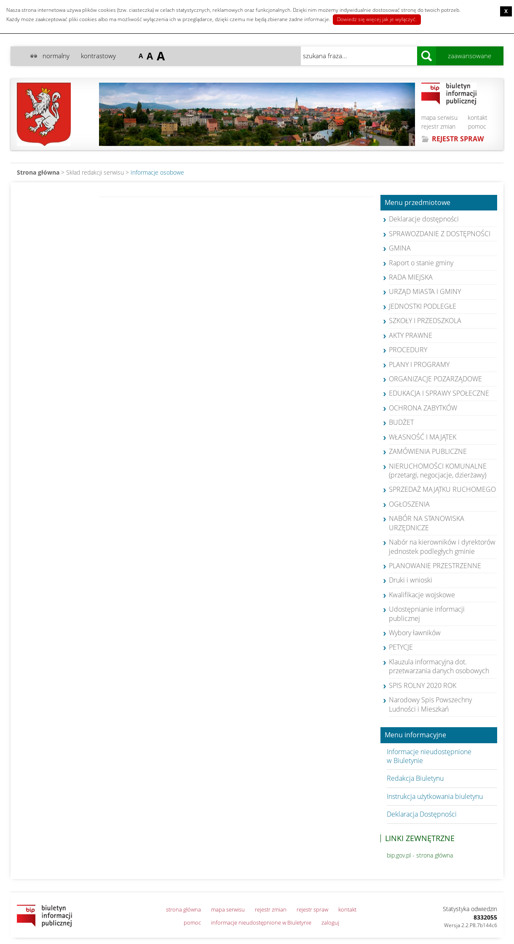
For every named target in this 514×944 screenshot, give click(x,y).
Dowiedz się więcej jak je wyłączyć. (377, 19)
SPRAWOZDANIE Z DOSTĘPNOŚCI (439, 233)
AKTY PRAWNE (410, 335)
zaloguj (330, 922)
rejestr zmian (438, 126)
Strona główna (38, 172)
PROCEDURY (408, 349)
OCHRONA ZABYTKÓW (423, 408)
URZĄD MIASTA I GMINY (425, 291)
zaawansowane (469, 55)
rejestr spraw (312, 909)
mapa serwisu (439, 117)
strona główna (183, 909)
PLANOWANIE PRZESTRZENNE (435, 565)
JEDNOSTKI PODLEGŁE (422, 306)
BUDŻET (401, 422)
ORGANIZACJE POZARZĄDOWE (435, 378)
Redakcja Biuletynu (415, 778)
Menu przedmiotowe (417, 203)
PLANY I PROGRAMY (419, 364)
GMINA (400, 248)
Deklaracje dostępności (424, 219)
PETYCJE (401, 647)
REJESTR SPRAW (458, 138)
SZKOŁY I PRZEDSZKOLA (425, 320)
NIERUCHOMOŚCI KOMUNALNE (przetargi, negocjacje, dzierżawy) (438, 470)
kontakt (477, 117)
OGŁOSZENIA (409, 504)
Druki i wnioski (410, 580)
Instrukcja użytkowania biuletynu (435, 796)
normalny (56, 55)
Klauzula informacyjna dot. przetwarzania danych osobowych (439, 666)
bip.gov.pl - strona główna (420, 855)
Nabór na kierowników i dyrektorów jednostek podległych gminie (442, 546)
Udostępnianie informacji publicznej (427, 613)
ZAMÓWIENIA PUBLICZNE (428, 451)
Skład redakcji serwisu (95, 172)
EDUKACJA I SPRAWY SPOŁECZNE (439, 393)
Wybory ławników (415, 632)
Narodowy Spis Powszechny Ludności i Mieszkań (430, 704)
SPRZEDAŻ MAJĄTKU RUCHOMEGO (442, 489)
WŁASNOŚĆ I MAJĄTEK (422, 437)
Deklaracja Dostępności (422, 814)
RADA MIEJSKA (411, 277)
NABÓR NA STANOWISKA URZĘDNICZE (426, 523)
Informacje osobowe (157, 172)
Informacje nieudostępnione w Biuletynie (429, 756)
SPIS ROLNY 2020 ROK (422, 685)
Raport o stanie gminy (421, 262)
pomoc (477, 126)
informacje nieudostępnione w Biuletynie (261, 922)
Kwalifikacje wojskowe (422, 594)
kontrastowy (98, 55)
